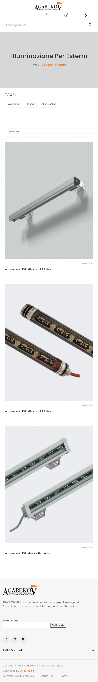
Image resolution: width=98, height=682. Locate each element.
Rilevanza (49, 131)
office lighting (48, 104)
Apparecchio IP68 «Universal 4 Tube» (28, 411)
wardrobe (14, 104)
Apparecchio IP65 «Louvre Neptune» (27, 553)
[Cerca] (49, 25)
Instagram (14, 639)
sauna (30, 104)
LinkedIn (23, 639)
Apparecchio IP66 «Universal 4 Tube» (28, 269)
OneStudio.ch (28, 671)
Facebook (6, 639)
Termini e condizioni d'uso (18, 676)
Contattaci (47, 676)
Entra (64, 676)
